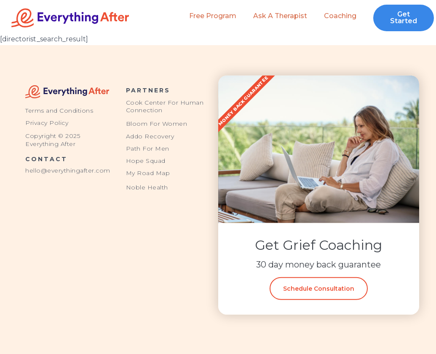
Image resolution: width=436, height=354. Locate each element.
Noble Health (147, 187)
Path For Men (147, 148)
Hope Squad (146, 161)
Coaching (340, 16)
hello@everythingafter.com (67, 170)
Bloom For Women (156, 123)
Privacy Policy (46, 123)
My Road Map (148, 173)
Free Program (212, 16)
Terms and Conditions (59, 110)
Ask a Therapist (280, 16)
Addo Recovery (150, 136)
